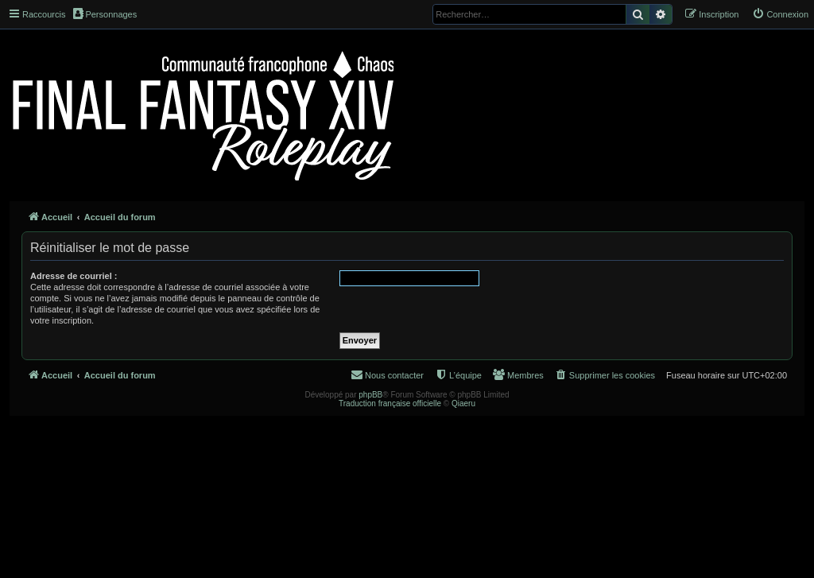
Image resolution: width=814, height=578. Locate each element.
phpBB (370, 394)
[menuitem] (780, 14)
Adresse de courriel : (73, 276)
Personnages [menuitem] (105, 13)
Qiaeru (463, 403)
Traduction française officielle (390, 403)
